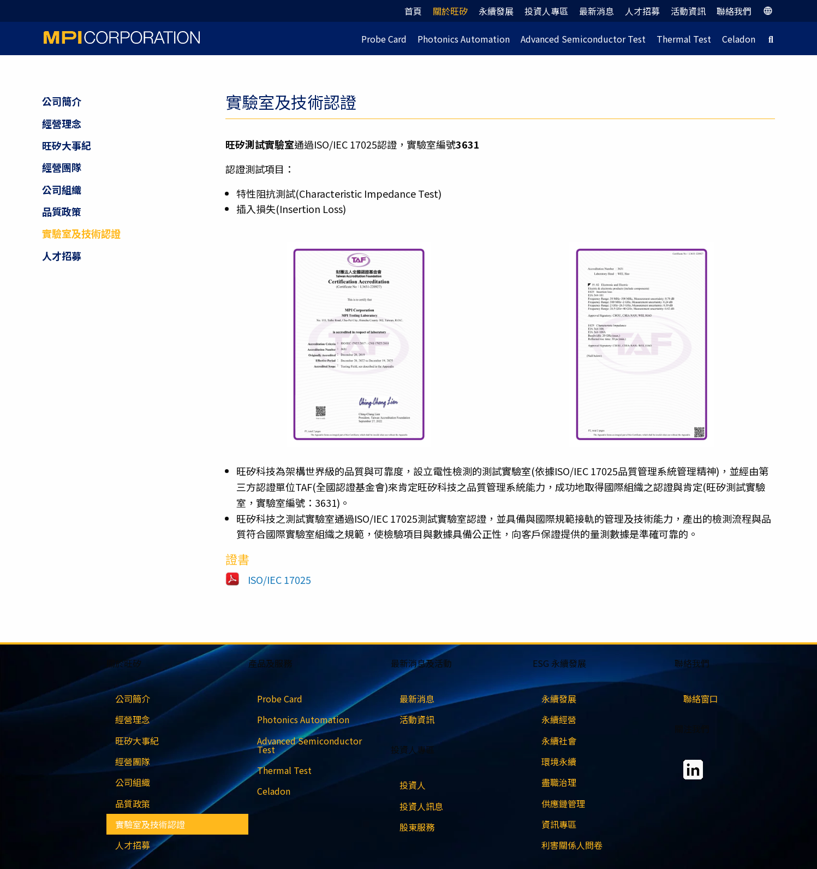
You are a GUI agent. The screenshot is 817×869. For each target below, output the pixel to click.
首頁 (413, 10)
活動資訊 (688, 10)
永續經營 (558, 719)
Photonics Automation (464, 38)
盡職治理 (558, 782)
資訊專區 (558, 824)
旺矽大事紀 (66, 145)
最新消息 (596, 10)
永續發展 (496, 10)
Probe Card (384, 38)
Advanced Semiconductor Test (583, 38)
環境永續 (558, 761)
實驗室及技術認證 (81, 233)
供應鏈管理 (563, 803)
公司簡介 (61, 101)
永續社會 (558, 740)
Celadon (738, 38)
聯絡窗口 (700, 698)
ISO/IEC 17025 (279, 579)
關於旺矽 (450, 10)
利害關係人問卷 (572, 845)
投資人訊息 (421, 806)
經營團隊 (61, 167)
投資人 (412, 784)
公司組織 (61, 189)
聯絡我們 (734, 10)
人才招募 (642, 10)
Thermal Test (684, 38)
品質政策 (61, 211)
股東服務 (416, 826)
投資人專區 (546, 10)
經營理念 (61, 123)
